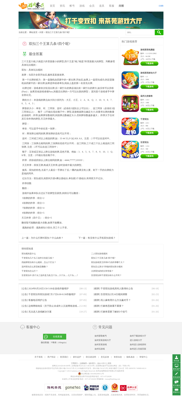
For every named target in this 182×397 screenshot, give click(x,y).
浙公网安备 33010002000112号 (91, 373)
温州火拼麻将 (146, 96)
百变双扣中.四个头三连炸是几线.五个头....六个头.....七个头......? (50, 275)
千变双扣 (144, 119)
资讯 (62, 5)
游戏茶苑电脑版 (147, 50)
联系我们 (64, 357)
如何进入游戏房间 (138, 344)
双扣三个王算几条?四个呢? (103, 258)
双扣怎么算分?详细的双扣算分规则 (106, 267)
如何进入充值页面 (138, 349)
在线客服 (57, 336)
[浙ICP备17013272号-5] (67, 368)
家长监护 (77, 357)
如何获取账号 (101, 336)
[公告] (45, 288)
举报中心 (143, 357)
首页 (52, 5)
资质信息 (118, 357)
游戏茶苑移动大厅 (148, 73)
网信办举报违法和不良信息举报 (83, 376)
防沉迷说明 (91, 357)
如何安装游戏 (101, 344)
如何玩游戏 (100, 349)
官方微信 (176, 385)
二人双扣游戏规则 (99, 254)
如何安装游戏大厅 (103, 340)
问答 (121, 5)
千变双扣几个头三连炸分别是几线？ (38, 258)
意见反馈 (105, 357)
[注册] (161, 6)
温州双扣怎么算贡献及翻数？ (35, 267)
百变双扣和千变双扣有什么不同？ (106, 275)
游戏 (82, 5)
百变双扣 (144, 142)
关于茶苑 (38, 357)
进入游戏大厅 (136, 340)
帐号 (72, 5)
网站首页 (33, 32)
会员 (91, 5)
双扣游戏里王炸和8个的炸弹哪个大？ (108, 262)
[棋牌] (113, 288)
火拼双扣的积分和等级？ (102, 271)
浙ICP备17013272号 (100, 368)
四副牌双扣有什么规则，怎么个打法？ (39, 262)
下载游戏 (149, 63)
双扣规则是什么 (29, 254)
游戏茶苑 (32, 6)
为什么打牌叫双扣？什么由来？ (47, 238)
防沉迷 (176, 361)
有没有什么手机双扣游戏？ (101, 238)
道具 (101, 5)
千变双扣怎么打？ (30, 271)
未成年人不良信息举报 (71, 379)
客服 (111, 5)
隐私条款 (131, 357)
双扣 (24, 70)
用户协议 (51, 357)
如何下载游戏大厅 (138, 336)
